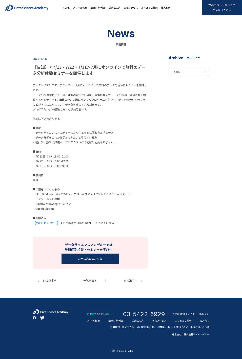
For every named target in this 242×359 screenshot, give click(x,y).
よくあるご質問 (149, 7)
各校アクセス (131, 7)
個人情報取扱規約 (145, 327)
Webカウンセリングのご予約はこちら (221, 7)
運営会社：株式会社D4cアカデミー (190, 334)
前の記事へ (49, 280)
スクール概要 (80, 7)
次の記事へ (130, 280)
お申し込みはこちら (90, 259)
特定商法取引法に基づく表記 (172, 327)
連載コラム (128, 327)
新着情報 (115, 327)
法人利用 (165, 7)
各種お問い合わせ (199, 327)
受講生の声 (114, 7)
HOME (66, 7)
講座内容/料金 (97, 7)
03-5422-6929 (144, 314)
